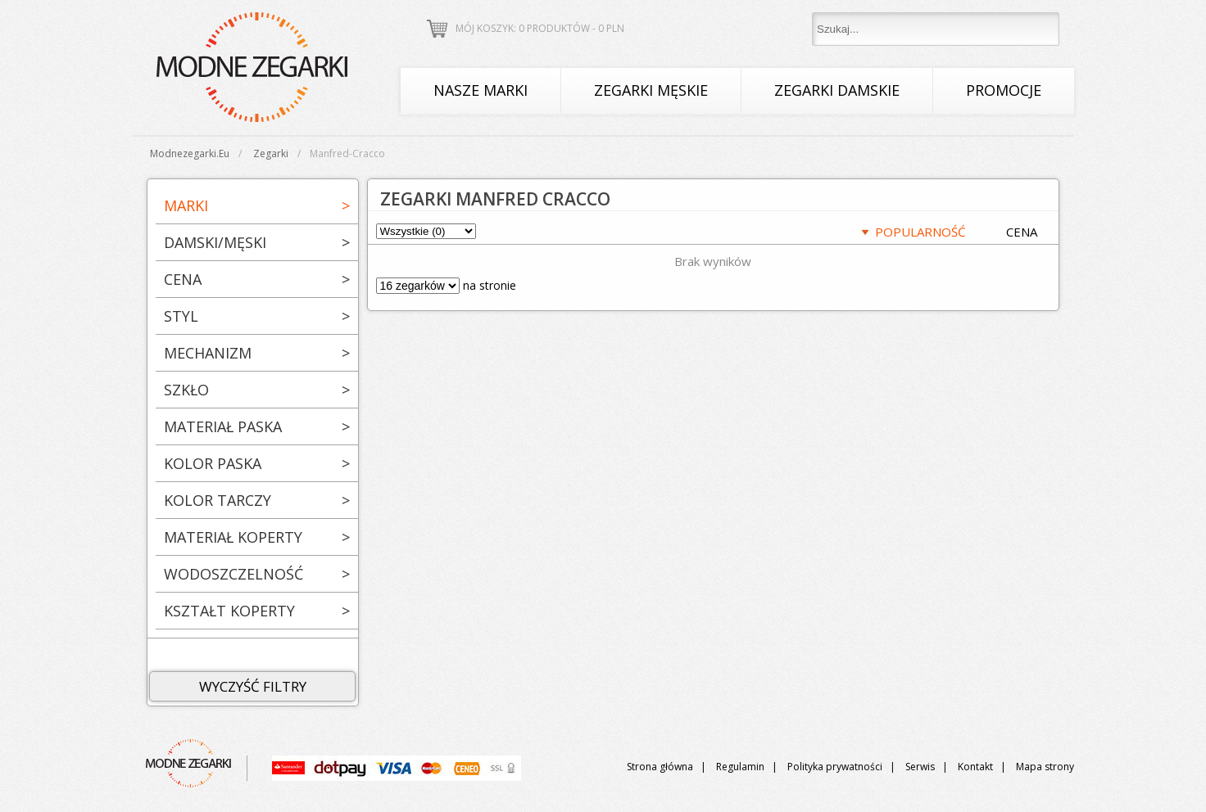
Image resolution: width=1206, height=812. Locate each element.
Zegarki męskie (651, 90)
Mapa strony (1045, 767)
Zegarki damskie (837, 90)
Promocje (1003, 90)
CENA (1021, 231)
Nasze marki (480, 90)
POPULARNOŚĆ (920, 231)
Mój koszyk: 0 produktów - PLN (540, 28)
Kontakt (975, 767)
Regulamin (740, 767)
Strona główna (660, 767)
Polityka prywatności (834, 767)
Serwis (920, 767)
